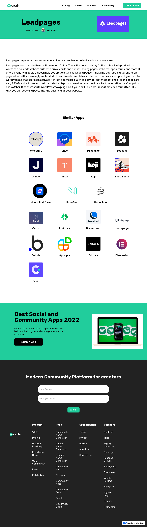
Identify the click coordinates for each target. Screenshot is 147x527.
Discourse (109, 472)
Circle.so (108, 432)
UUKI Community (38, 462)
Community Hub (62, 468)
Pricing (66, 5)
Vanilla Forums (108, 479)
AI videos (91, 5)
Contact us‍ (85, 455)
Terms (82, 432)
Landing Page (32, 30)
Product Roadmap (37, 445)
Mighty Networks (109, 445)
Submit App (28, 342)
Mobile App (38, 475)
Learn (78, 5)
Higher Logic (107, 494)
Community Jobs (62, 491)
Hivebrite (109, 486)
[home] (14, 5)
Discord (108, 501)
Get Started (132, 5)
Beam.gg (109, 452)
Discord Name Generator (61, 458)
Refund (83, 443)
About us (84, 449)
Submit (73, 409)
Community (108, 5)
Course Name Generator (61, 446)
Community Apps (62, 482)
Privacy (83, 437)
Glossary (60, 475)
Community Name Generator (62, 435)
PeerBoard (109, 506)
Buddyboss (110, 466)
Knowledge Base (38, 453)
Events (59, 498)
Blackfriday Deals (62, 505)
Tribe (106, 437)
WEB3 (35, 432)
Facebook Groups (109, 459)
